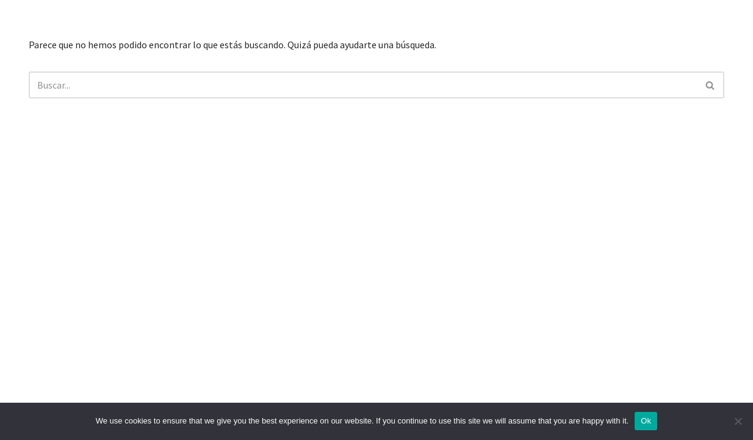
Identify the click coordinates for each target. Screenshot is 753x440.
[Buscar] (363, 85)
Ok (646, 420)
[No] (738, 421)
